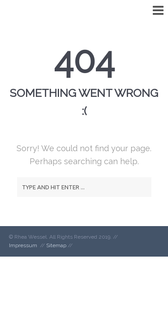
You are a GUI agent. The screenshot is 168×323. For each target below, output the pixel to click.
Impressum (23, 245)
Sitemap (56, 245)
